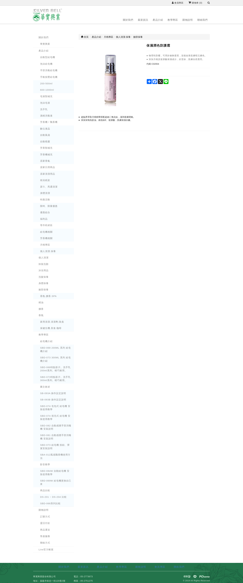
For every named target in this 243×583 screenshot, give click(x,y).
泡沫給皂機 (46, 64)
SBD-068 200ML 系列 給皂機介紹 (55, 349)
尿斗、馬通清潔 (48, 186)
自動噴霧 (45, 141)
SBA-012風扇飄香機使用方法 (55, 456)
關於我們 (128, 20)
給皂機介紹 (46, 341)
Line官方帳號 (46, 549)
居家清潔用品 (47, 174)
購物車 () (195, 3)
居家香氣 (45, 161)
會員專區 (177, 3)
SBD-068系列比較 (50, 503)
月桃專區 (45, 244)
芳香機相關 (46, 238)
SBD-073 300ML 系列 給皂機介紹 (55, 359)
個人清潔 (44, 257)
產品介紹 (158, 20)
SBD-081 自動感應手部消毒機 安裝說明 (55, 437)
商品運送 (45, 529)
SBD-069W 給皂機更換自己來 (55, 482)
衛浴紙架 (45, 180)
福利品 (44, 219)
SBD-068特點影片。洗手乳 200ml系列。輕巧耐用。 (55, 369)
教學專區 (173, 20)
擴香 (41, 309)
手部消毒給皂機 (48, 70)
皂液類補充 (46, 96)
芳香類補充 (46, 148)
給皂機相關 (46, 232)
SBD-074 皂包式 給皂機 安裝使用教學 (55, 408)
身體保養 (44, 283)
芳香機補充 (46, 154)
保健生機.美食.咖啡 (51, 328)
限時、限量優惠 (48, 206)
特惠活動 (45, 199)
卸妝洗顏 (44, 264)
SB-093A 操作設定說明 (53, 393)
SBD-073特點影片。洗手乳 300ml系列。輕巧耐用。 (55, 379)
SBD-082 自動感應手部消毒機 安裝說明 (55, 427)
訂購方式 (45, 516)
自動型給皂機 (47, 57)
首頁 (84, 37)
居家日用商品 (47, 167)
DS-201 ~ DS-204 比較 (53, 497)
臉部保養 (44, 289)
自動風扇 (45, 135)
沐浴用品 (44, 270)
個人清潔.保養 (48, 251)
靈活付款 (45, 523)
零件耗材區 (46, 225)
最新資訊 (143, 20)
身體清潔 (45, 193)
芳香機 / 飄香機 (48, 122)
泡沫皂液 (45, 102)
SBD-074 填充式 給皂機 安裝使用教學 (55, 417)
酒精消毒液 (46, 115)
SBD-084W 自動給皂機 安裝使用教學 (54, 472)
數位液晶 (45, 128)
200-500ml (46, 83)
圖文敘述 (45, 386)
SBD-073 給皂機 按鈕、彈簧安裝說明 (55, 446)
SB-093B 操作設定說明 (53, 399)
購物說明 (187, 20)
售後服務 (45, 536)
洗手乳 (44, 109)
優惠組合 (45, 212)
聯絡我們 (202, 20)
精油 (41, 302)
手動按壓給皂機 (48, 77)
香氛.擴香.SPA (48, 296)
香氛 (41, 315)
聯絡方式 (45, 542)
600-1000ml (47, 90)
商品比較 (45, 490)
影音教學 (45, 464)
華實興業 (45, 44)
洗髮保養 (44, 277)
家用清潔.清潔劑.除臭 (52, 321)
